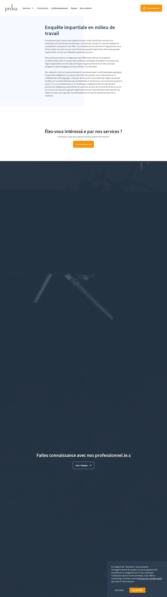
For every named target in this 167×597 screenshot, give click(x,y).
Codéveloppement (59, 8)
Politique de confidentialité (149, 578)
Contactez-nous (83, 144)
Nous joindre (86, 8)
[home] (11, 8)
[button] (28, 8)
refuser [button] (119, 590)
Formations (42, 8)
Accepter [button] (137, 590)
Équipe (74, 8)
